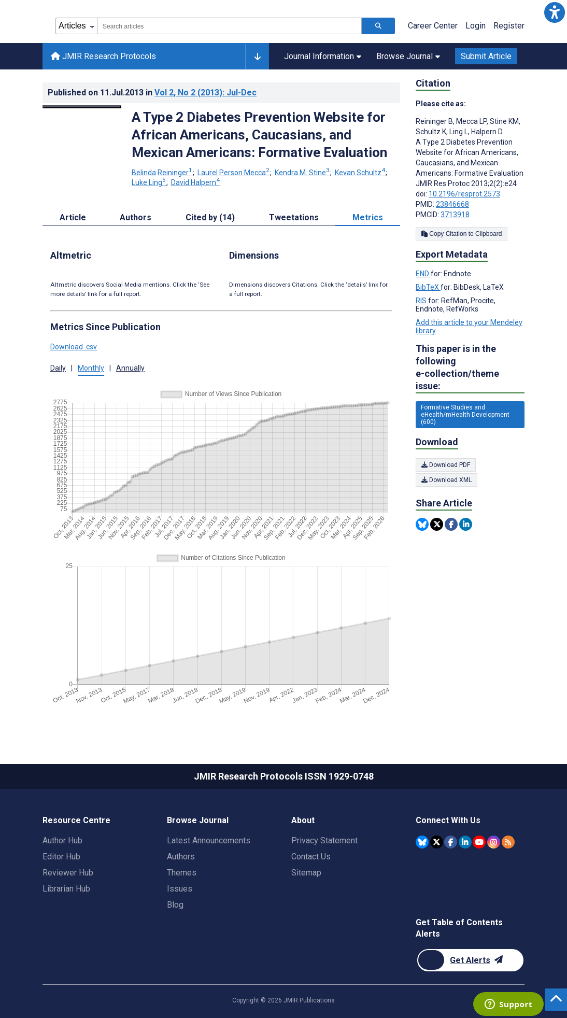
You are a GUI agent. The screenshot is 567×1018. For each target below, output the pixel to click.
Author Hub (62, 840)
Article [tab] (73, 217)
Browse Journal (408, 56)
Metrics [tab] (367, 217)
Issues (179, 889)
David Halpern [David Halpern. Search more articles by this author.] (195, 182)
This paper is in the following (470, 367)
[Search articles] (378, 26)
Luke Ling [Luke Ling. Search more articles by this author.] (149, 182)
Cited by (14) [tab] (210, 217)
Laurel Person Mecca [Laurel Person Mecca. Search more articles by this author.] (234, 172)
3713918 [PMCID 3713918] (455, 214)
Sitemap (306, 873)
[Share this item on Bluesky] (422, 524)
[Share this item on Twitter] (436, 524)
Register (509, 26)
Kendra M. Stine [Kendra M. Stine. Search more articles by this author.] (303, 172)
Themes (181, 873)
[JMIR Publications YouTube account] (479, 842)
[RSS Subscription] (508, 842)
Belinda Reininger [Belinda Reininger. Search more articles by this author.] (163, 172)
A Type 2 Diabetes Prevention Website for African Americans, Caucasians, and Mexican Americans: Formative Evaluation (259, 134)
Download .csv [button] (73, 347)
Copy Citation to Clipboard (461, 233)
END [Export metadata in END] (423, 274)
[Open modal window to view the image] (81, 106)
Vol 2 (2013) (205, 92)
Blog (175, 905)
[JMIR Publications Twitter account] (436, 842)
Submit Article (486, 56)
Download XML (446, 480)
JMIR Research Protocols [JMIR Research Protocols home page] (103, 56)
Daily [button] (58, 368)
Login (475, 26)
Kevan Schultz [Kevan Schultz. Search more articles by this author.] (361, 172)
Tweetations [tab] (294, 217)
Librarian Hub (66, 889)
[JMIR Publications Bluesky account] (422, 842)
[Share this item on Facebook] (451, 524)
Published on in (152, 92)
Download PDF (445, 465)
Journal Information (322, 56)
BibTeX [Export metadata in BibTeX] (428, 287)
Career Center (433, 26)
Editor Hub (61, 856)
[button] (554, 12)
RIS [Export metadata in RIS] (422, 300)
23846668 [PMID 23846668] (452, 204)
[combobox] (229, 26)
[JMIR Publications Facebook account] (450, 842)
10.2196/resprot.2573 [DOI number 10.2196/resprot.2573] (464, 194)
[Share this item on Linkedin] (465, 524)
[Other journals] (257, 56)
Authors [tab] (135, 217)
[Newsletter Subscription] (470, 960)
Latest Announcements (208, 840)
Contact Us (311, 856)
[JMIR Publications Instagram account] (493, 842)
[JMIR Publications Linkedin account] (465, 842)
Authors (181, 856)
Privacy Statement (324, 840)
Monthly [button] (91, 368)
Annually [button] (130, 368)
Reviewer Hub (67, 873)
